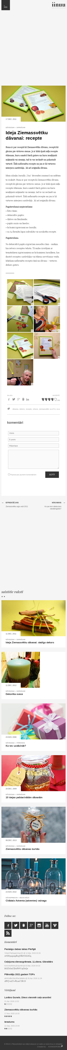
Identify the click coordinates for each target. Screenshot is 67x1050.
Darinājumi (21, 127)
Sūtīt (52, 474)
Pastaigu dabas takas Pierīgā (20, 949)
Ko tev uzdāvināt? (16, 746)
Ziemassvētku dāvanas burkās (22, 849)
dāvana (15, 409)
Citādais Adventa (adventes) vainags (26, 900)
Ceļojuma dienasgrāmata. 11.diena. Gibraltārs (28, 961)
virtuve (35, 409)
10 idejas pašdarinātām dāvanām (24, 797)
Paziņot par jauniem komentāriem (22, 474)
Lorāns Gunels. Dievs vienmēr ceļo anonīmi (27, 997)
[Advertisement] (33, 49)
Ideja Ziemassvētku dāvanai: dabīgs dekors (30, 642)
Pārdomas (21, 743)
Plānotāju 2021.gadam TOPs (19, 974)
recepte (29, 409)
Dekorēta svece (14, 694)
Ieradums (9, 1021)
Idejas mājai (24, 898)
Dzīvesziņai (10, 127)
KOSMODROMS (54, 1047)
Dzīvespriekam (11, 898)
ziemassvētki (44, 409)
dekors (22, 409)
